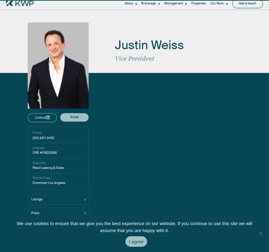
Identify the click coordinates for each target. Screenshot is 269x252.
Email (74, 174)
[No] (260, 233)
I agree (136, 241)
